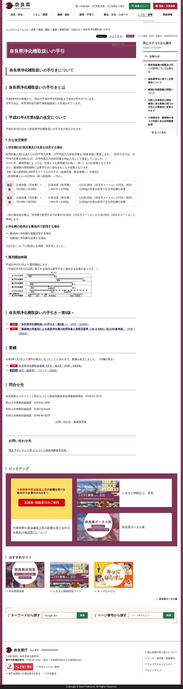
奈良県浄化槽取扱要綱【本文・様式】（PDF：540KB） (51, 365)
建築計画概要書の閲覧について (160, 91)
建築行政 (64, 29)
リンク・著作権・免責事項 (161, 658)
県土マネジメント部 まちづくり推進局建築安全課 (39, 450)
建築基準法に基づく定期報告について (160, 81)
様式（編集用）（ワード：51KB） (38, 370)
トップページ (12, 29)
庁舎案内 (51, 673)
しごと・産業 (29, 29)
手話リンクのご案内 (49, 667)
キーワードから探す (25, 615)
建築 (54, 29)
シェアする (115, 36)
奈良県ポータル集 (168, 599)
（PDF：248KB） (77, 331)
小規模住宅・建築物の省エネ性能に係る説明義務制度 (160, 121)
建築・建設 (44, 29)
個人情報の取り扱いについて (162, 652)
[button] (82, 6)
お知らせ (75, 29)
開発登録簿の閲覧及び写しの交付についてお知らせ (160, 68)
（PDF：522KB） (54, 324)
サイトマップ (154, 670)
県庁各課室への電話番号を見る (24, 673)
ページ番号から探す (112, 615)
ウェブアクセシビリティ (160, 664)
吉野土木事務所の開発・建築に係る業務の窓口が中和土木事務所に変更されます (160, 105)
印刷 (131, 36)
